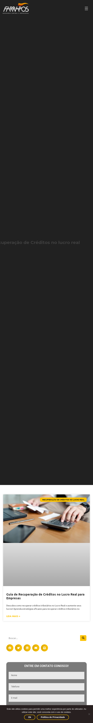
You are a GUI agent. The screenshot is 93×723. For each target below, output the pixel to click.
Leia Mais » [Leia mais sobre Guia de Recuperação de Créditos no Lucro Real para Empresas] (13, 616)
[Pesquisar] (83, 638)
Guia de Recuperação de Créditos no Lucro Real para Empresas (45, 596)
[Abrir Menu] (86, 8)
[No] (89, 714)
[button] (9, 647)
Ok (29, 717)
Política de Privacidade (53, 717)
